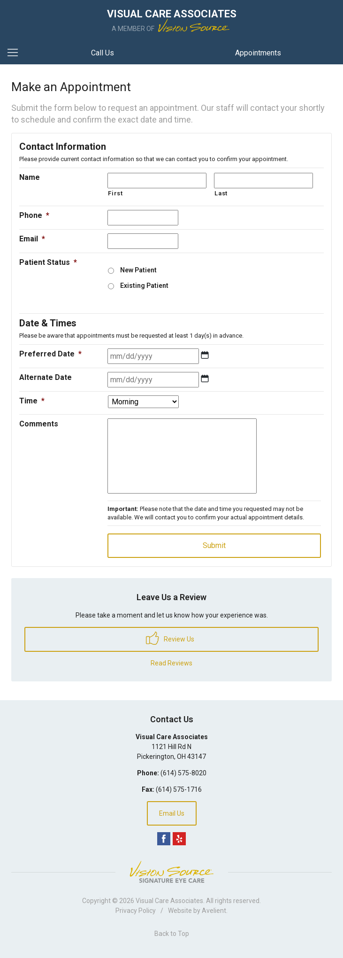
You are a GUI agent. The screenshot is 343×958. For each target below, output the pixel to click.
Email (32, 238)
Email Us (171, 813)
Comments (38, 423)
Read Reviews (171, 663)
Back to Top (171, 933)
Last (221, 193)
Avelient (214, 910)
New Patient (138, 270)
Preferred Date (50, 353)
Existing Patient (144, 285)
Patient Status (48, 262)
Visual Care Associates (169, 900)
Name (29, 177)
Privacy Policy (135, 910)
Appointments (258, 52)
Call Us (102, 52)
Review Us (170, 638)
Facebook (163, 838)
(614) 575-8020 (183, 773)
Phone (34, 215)
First (115, 193)
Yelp (179, 838)
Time (32, 400)
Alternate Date (45, 377)
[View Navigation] (16, 53)
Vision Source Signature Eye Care (172, 872)
